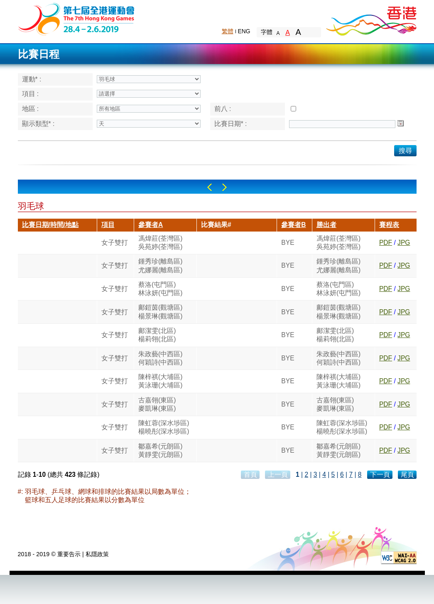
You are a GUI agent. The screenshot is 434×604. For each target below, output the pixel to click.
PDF (385, 242)
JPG (403, 242)
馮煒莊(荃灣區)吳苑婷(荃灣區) (160, 242)
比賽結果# (216, 224)
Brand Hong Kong (371, 18)
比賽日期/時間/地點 (50, 224)
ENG (244, 31)
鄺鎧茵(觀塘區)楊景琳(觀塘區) (160, 311)
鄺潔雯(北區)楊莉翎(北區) (157, 335)
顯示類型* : (38, 123)
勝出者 (326, 224)
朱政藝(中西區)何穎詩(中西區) (160, 358)
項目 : (30, 93)
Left (209, 187)
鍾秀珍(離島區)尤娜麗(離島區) (160, 265)
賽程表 (389, 224)
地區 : (30, 108)
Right (224, 187)
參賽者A (150, 224)
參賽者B (293, 224)
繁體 (227, 31)
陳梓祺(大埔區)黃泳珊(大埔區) (160, 381)
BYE (287, 242)
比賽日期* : (230, 123)
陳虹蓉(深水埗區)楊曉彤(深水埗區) (163, 427)
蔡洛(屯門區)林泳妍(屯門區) (160, 288)
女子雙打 (114, 242)
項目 (108, 224)
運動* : (32, 79)
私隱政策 (97, 554)
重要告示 (69, 554)
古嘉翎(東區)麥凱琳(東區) (157, 404)
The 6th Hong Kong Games (76, 18)
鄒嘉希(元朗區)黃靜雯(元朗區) (160, 450)
